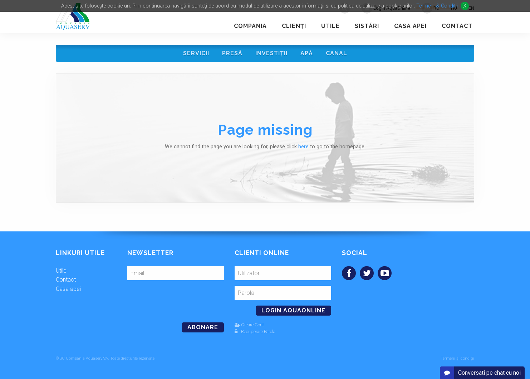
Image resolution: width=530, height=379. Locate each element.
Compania (250, 26)
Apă (306, 53)
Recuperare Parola (255, 331)
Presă (232, 53)
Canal (336, 53)
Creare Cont (249, 324)
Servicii (196, 53)
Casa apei (410, 26)
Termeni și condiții (457, 358)
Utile (330, 26)
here (303, 147)
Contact (457, 26)
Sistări (367, 26)
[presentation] (176, 298)
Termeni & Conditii (437, 6)
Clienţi (294, 26)
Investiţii (271, 53)
